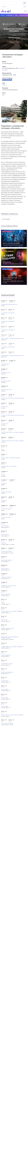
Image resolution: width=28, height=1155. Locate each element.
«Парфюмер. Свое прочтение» (8, 585)
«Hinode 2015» (4, 406)
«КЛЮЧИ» (3, 543)
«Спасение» (4, 483)
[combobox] (12, 3)
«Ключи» (3, 475)
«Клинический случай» (6, 663)
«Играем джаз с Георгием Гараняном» (10, 457)
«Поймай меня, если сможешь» (9, 466)
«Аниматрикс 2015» (6, 372)
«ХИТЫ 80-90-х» (5, 534)
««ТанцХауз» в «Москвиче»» (8, 313)
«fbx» (2, 449)
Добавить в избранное (9, 24)
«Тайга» (3, 602)
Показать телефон (7, 80)
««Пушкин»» (4, 500)
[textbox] (12, 1)
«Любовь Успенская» (6, 577)
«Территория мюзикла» (7, 672)
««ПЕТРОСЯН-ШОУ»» (6, 509)
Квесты (3, 15)
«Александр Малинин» (6, 551)
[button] (25, 101)
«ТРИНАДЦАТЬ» (5, 364)
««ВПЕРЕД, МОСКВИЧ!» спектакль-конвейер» (12, 432)
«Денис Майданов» (6, 655)
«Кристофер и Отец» (6, 389)
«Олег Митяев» (5, 526)
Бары (16, 15)
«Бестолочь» (4, 619)
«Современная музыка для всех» (9, 304)
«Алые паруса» (4, 680)
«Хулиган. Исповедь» (6, 492)
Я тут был (22, 24)
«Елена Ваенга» (5, 568)
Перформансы (9, 15)
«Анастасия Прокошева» (7, 723)
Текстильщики (6, 219)
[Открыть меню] (25, 11)
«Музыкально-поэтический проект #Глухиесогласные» (9, 637)
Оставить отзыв (14, 42)
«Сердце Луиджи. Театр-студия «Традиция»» (12, 646)
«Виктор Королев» (5, 594)
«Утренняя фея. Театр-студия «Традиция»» (12, 611)
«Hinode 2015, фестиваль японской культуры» (12, 398)
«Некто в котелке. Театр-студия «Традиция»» (12, 714)
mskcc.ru (4, 85)
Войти (25, 6)
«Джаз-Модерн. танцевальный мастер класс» (12, 338)
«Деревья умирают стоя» (7, 628)
